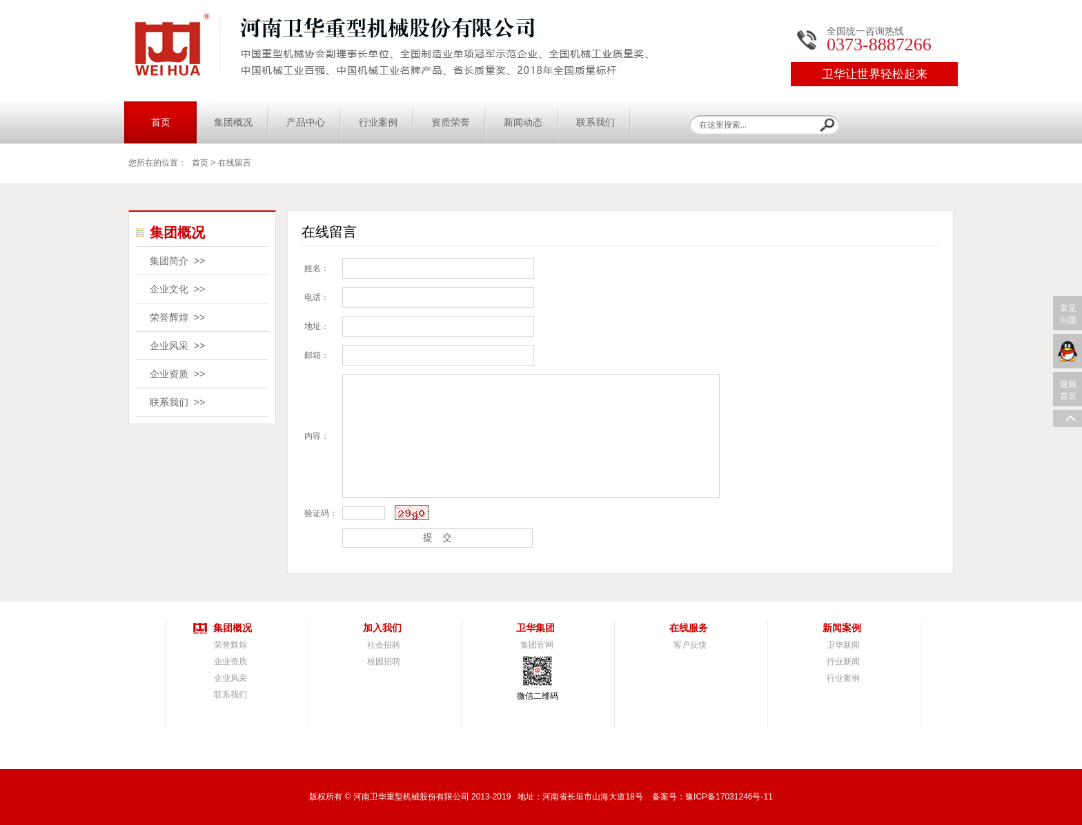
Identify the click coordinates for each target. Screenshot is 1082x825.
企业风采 (230, 678)
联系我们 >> (177, 402)
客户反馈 (690, 645)
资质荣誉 (450, 122)
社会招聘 (383, 645)
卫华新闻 (843, 645)
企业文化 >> (177, 289)
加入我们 (382, 628)
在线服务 (688, 628)
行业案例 (378, 122)
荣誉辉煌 (230, 645)
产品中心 (305, 122)
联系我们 (595, 122)
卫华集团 (535, 628)
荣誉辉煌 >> (177, 317)
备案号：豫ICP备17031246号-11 (712, 797)
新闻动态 (523, 122)
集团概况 (233, 122)
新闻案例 (842, 628)
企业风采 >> (177, 345)
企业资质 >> (177, 373)
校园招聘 (383, 661)
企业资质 (230, 661)
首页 (160, 122)
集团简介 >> (177, 260)
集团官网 (536, 645)
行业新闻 (843, 661)
